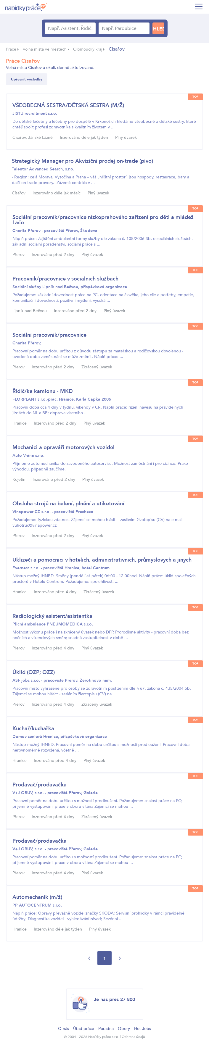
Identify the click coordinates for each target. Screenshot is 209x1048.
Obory (124, 1028)
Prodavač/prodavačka (39, 785)
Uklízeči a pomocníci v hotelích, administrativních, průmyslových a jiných (102, 560)
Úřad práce (83, 1028)
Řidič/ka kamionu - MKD (42, 391)
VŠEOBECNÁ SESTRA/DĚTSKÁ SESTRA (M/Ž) (68, 105)
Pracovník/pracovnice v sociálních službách (65, 279)
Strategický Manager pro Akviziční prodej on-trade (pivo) (82, 161)
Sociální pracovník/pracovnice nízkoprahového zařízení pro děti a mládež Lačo (103, 220)
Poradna (106, 1028)
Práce (11, 49)
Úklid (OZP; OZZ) (33, 672)
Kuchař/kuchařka (33, 728)
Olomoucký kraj (87, 49)
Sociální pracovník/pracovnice (49, 335)
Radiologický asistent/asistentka (52, 616)
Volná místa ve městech (45, 49)
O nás (63, 1028)
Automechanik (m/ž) (37, 897)
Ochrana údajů (133, 1036)
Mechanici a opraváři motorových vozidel (63, 447)
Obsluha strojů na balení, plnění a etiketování (68, 503)
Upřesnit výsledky (26, 79)
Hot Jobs (142, 1028)
